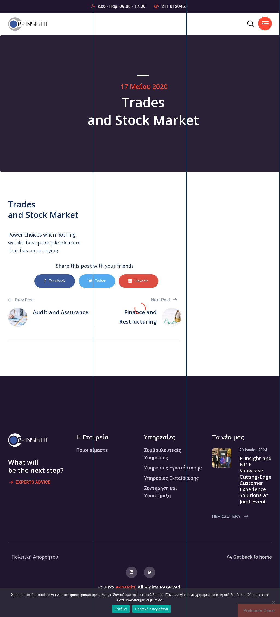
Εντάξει (121, 609)
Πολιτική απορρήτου (151, 609)
